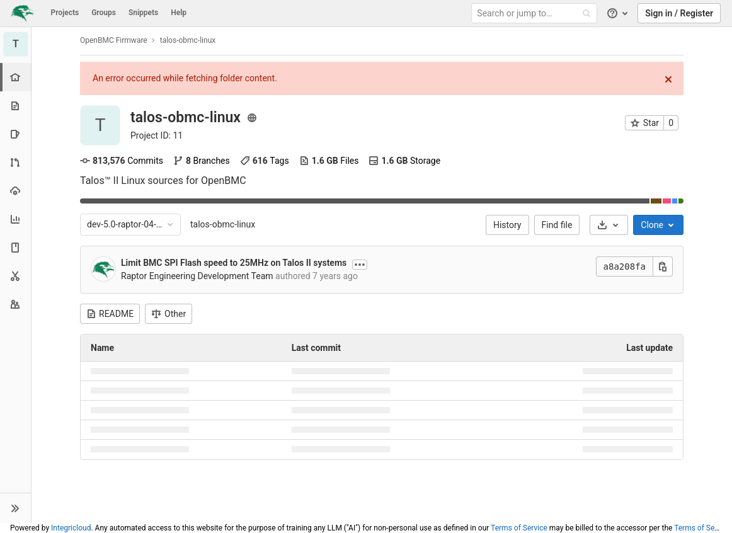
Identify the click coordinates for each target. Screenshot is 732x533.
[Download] (609, 225)
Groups (103, 12)
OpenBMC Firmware (113, 40)
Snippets (143, 12)
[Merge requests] (15, 162)
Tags (264, 161)
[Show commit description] (359, 265)
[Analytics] (15, 219)
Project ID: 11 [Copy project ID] (156, 135)
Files (329, 161)
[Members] (15, 304)
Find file (557, 225)
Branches (201, 161)
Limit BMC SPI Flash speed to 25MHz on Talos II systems (233, 263)
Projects (65, 12)
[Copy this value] (663, 266)
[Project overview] (17, 77)
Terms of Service (519, 528)
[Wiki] (15, 247)
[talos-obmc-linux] (15, 44)
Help (178, 12)
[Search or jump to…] (536, 13)
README (110, 314)
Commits (121, 161)
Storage (404, 161)
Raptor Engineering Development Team (197, 276)
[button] (15, 508)
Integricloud (71, 528)
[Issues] (15, 134)
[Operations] (15, 190)
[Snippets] (15, 275)
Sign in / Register (679, 13)
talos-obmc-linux (222, 224)
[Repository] (15, 105)
